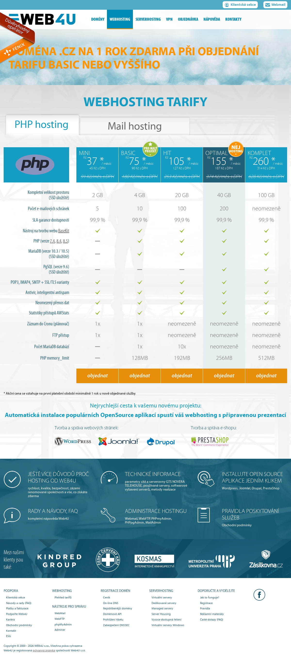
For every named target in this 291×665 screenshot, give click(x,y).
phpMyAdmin (63, 624)
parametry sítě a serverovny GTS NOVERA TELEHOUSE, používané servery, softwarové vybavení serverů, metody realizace (157, 481)
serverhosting (148, 19)
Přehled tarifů (63, 597)
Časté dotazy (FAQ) (211, 619)
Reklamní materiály (212, 614)
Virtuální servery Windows (168, 625)
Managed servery (162, 608)
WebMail (60, 613)
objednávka (188, 19)
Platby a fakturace (17, 608)
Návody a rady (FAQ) (18, 603)
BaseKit (63, 230)
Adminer (60, 629)
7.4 (52, 241)
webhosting (120, 19)
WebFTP (60, 619)
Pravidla (205, 608)
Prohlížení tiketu (113, 619)
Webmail (275, 5)
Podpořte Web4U (16, 614)
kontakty (233, 19)
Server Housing (161, 614)
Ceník (106, 597)
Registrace (206, 603)
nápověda (211, 19)
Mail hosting (135, 126)
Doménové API (112, 614)
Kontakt (11, 630)
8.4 (59, 241)
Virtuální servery (162, 597)
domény (97, 19)
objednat (97, 376)
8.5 (65, 241)
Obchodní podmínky (254, 517)
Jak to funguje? (209, 597)
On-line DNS (110, 603)
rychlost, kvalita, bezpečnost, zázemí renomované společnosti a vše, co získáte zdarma (60, 484)
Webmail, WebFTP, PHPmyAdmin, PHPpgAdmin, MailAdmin (157, 516)
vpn (169, 19)
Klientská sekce (240, 5)
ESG (8, 636)
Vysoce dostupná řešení (166, 619)
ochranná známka (44, 650)
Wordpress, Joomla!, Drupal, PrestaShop (254, 480)
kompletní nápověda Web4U (60, 514)
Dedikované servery (164, 603)
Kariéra (10, 619)
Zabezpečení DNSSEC (116, 625)
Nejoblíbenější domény (117, 608)
